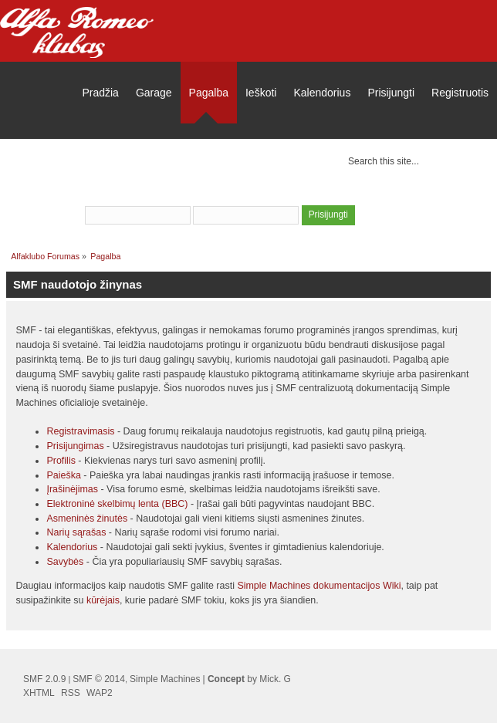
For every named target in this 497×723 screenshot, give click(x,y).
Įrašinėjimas (72, 489)
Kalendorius (71, 547)
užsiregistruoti (323, 194)
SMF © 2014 (99, 679)
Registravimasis (80, 431)
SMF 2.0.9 (44, 679)
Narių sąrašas (76, 532)
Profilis (60, 460)
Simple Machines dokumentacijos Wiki (319, 585)
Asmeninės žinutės (86, 518)
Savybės (64, 561)
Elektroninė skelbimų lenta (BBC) (117, 503)
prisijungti (248, 194)
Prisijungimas (74, 446)
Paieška (63, 475)
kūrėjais (103, 600)
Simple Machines (165, 679)
